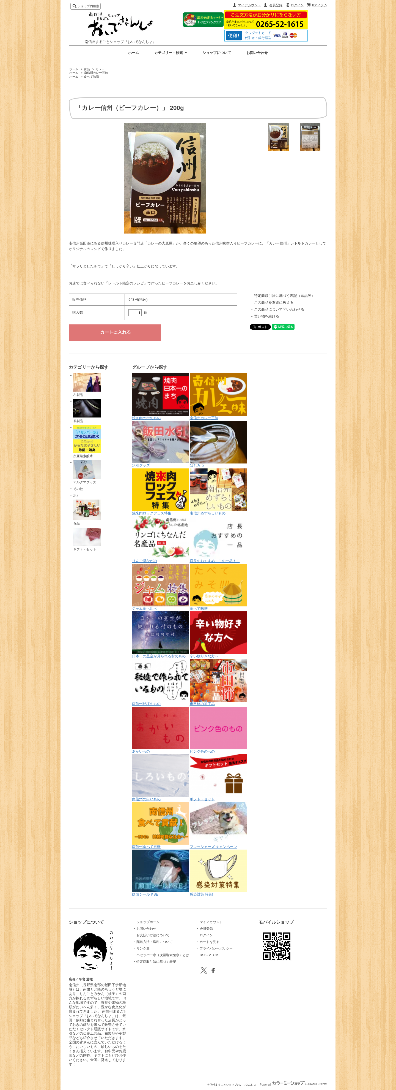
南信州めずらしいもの (218, 491)
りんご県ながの (160, 539)
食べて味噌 (91, 76)
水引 (76, 495)
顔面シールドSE (160, 873)
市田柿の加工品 (218, 682)
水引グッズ (160, 444)
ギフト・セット (87, 539)
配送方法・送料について (154, 942)
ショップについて (216, 53)
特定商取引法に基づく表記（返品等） (284, 296)
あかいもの (160, 730)
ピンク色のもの (218, 730)
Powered (293, 1084)
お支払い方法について (152, 935)
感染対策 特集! (218, 873)
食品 (87, 69)
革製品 (87, 411)
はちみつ (218, 444)
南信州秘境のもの (160, 682)
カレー (100, 69)
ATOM (213, 955)
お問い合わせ (257, 53)
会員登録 (275, 5)
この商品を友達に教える (273, 302)
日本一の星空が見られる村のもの (160, 634)
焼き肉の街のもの (160, 396)
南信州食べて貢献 (160, 825)
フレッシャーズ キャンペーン (218, 825)
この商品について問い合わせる (279, 309)
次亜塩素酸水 (87, 441)
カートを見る (209, 942)
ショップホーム (148, 922)
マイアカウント (249, 5)
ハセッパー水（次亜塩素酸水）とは (162, 955)
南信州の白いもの (160, 777)
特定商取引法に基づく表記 (156, 962)
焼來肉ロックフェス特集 (160, 491)
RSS (203, 955)
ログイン (297, 5)
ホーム (133, 53)
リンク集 (143, 948)
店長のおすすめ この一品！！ (218, 539)
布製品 (87, 385)
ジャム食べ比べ (160, 587)
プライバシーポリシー (216, 948)
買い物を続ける (266, 316)
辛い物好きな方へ (218, 634)
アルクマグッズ (87, 472)
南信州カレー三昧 (96, 72)
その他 (78, 489)
